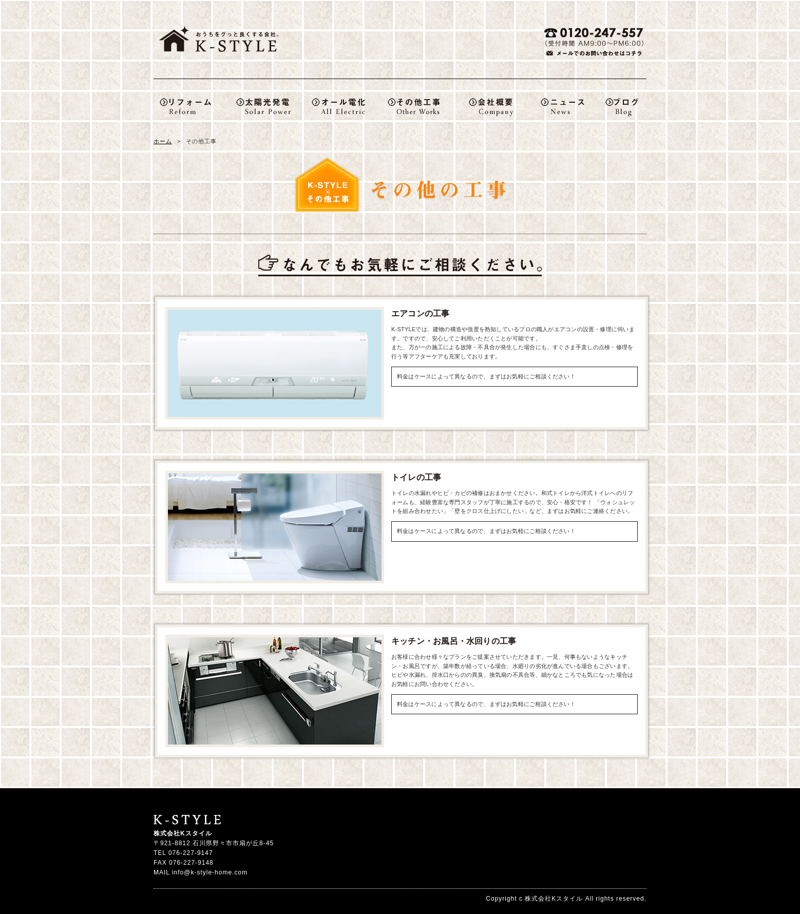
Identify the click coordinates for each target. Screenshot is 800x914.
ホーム (163, 141)
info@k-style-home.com (209, 872)
